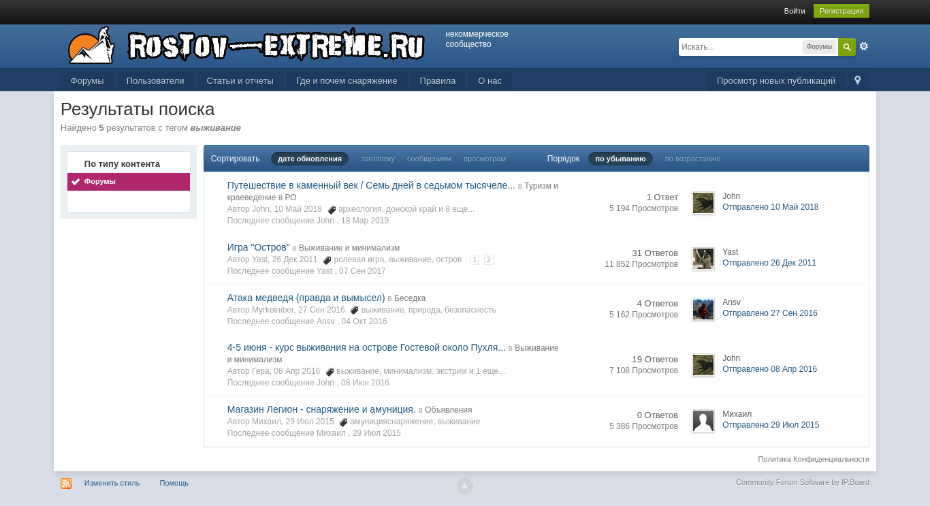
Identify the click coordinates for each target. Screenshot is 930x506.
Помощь (174, 483)
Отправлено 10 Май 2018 (770, 207)
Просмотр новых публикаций (776, 81)
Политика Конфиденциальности (813, 459)
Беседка (410, 298)
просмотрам (485, 159)
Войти (794, 11)
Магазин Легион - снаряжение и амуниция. (321, 409)
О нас (490, 81)
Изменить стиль (112, 483)
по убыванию (620, 159)
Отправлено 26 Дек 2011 (769, 263)
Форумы (87, 81)
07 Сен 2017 (362, 271)
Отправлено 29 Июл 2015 (770, 425)
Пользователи (156, 81)
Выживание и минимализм (349, 248)
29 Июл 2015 (377, 433)
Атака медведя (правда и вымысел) (306, 297)
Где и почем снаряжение (347, 81)
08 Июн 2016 (365, 383)
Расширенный (864, 46)
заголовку (378, 159)
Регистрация (841, 11)
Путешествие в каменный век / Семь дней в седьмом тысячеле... (371, 185)
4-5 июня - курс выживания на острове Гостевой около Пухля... (366, 347)
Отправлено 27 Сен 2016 (770, 313)
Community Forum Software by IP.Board (802, 482)
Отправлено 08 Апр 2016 (769, 369)
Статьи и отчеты (240, 81)
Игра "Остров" (258, 247)
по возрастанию (692, 159)
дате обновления (310, 159)
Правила (438, 81)
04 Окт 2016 (364, 321)
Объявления (448, 410)
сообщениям (429, 159)
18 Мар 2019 (365, 220)
